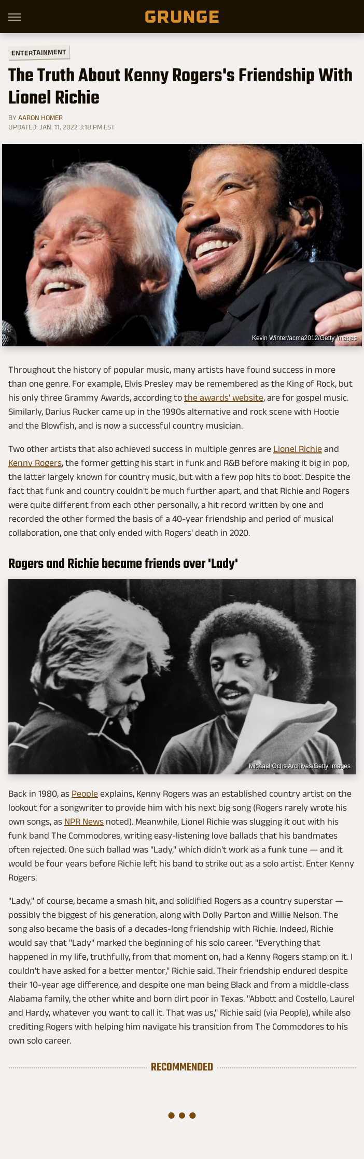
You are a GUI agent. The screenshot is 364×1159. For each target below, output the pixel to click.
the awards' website (223, 397)
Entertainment (38, 52)
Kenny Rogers (35, 463)
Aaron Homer (40, 117)
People (85, 793)
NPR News (84, 821)
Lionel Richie (297, 449)
